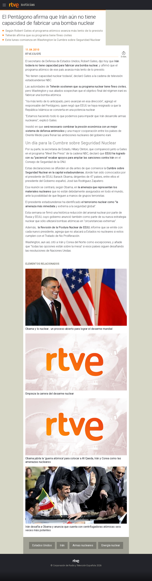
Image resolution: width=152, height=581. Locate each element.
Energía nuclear (110, 545)
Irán (62, 545)
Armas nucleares (83, 545)
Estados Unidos (42, 545)
